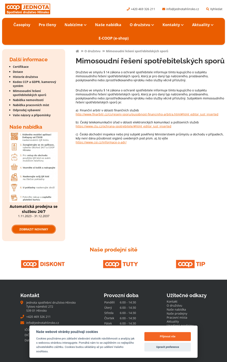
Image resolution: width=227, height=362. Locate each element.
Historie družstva (25, 77)
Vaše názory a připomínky (32, 115)
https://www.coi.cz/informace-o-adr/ (101, 142)
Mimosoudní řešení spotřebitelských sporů (29, 93)
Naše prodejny (177, 313)
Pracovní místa (177, 317)
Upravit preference (167, 347)
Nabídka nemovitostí (28, 100)
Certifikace (21, 67)
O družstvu (142, 24)
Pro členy (47, 24)
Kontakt (172, 301)
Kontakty (173, 24)
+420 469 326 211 (141, 9)
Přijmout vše (168, 336)
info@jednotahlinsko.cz (180, 9)
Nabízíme (76, 24)
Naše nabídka (108, 24)
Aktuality (203, 24)
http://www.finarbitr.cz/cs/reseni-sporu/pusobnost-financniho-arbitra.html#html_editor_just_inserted (147, 114)
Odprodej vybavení (26, 110)
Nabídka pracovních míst (31, 105)
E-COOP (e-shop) (114, 38)
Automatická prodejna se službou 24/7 (34, 209)
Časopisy (21, 24)
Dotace (18, 72)
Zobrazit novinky (33, 229)
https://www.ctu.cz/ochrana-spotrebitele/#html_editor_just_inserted (123, 126)
